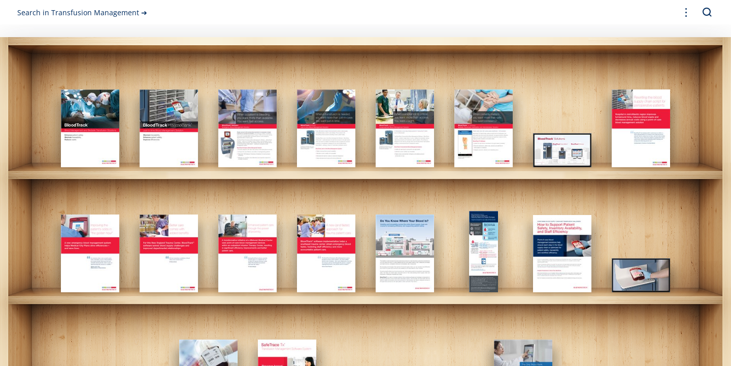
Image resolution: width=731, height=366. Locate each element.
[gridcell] (90, 128)
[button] (686, 12)
